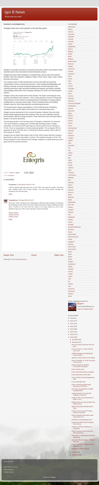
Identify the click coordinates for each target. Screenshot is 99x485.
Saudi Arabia (72, 234)
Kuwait (70, 165)
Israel (69, 155)
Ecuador (70, 108)
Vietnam (70, 293)
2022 (72, 329)
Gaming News (72, 128)
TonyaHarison (13, 200)
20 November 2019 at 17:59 (26, 184)
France (70, 123)
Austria (70, 44)
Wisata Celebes (13, 213)
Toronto (70, 271)
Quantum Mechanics (74, 227)
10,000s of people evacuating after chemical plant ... (82, 354)
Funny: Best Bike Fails (78, 382)
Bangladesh (71, 46)
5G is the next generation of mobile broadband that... (82, 389)
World (70, 296)
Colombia (71, 88)
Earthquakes (72, 106)
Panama (70, 212)
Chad (69, 76)
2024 (72, 323)
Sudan (70, 259)
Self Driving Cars (73, 237)
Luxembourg (72, 175)
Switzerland (71, 264)
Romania (71, 229)
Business (11, 175)
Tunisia (70, 274)
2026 (72, 318)
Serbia (70, 239)
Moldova (70, 187)
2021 (72, 331)
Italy (69, 158)
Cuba (69, 93)
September (75, 455)
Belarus (70, 49)
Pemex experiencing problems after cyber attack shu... (82, 416)
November (75, 342)
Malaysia (71, 177)
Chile (69, 81)
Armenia (70, 39)
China (70, 83)
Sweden (70, 261)
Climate (70, 86)
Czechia (70, 96)
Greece (70, 133)
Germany (71, 130)
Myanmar (71, 197)
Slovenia (70, 244)
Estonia (70, 115)
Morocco (70, 192)
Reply (10, 194)
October (74, 452)
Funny (70, 125)
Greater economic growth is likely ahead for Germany (82, 411)
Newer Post (9, 255)
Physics (70, 219)
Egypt (70, 113)
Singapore (71, 242)
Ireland (70, 153)
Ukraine (70, 284)
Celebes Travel (13, 216)
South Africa (72, 247)
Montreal (71, 190)
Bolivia (70, 54)
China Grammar (9, 469)
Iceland (70, 140)
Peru (69, 214)
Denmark (71, 98)
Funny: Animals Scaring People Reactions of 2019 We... (81, 385)
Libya (69, 170)
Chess (70, 78)
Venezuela (71, 291)
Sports (70, 256)
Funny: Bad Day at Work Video (81, 374)
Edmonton (71, 111)
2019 (72, 337)
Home (34, 255)
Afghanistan (71, 27)
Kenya (70, 162)
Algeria (70, 29)
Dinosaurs (71, 101)
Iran (69, 148)
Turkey (70, 276)
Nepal (70, 200)
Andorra (70, 32)
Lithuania (71, 172)
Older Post (58, 255)
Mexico (70, 185)
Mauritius (71, 182)
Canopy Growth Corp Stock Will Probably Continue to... (81, 394)
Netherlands (72, 202)
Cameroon (71, 69)
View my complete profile (85, 309)
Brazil (70, 56)
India (69, 143)
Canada (70, 71)
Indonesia (71, 145)
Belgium (70, 51)
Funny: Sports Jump (78, 369)
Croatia (70, 91)
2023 (72, 326)
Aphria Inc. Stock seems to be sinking (83, 358)
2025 (72, 321)
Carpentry (71, 74)
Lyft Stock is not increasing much (82, 419)
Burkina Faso (72, 61)
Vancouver (71, 289)
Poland (70, 222)
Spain (70, 254)
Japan (70, 160)
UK (69, 281)
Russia (70, 232)
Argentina (71, 36)
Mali (69, 180)
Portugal (70, 224)
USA (69, 286)
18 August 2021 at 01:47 (26, 200)
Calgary (70, 66)
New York (71, 204)
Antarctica (71, 34)
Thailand (70, 269)
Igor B (81, 303)
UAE (69, 279)
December (75, 339)
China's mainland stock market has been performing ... (82, 432)
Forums (70, 120)
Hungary (70, 138)
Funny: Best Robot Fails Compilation (83, 372)
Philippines (71, 217)
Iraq (69, 150)
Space (70, 251)
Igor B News (15, 12)
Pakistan (70, 209)
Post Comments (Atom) (19, 259)
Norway (70, 207)
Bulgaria (70, 59)
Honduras (71, 135)
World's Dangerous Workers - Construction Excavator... (81, 365)
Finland (70, 118)
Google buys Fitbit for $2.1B (80, 448)
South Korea (72, 249)
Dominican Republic (74, 103)
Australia (71, 41)
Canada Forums (9, 472)
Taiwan (70, 266)
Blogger (53, 477)
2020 (72, 334)
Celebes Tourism (14, 214)
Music (70, 195)
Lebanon (71, 167)
